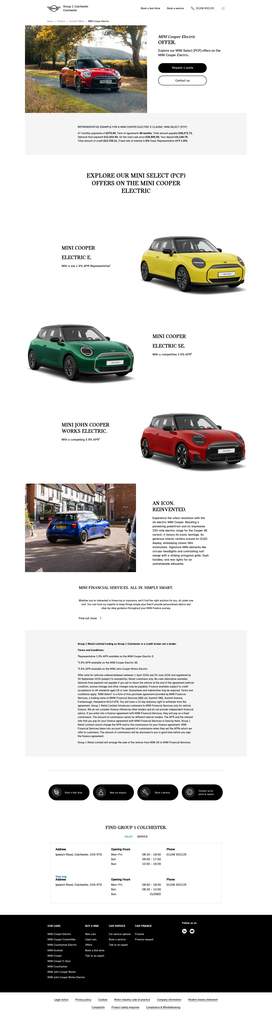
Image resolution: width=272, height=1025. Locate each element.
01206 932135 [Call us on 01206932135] (205, 8)
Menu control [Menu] (223, 8)
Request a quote (182, 68)
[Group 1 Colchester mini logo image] (67, 9)
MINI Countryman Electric (62, 944)
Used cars (90, 939)
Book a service (117, 939)
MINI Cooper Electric (59, 934)
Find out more (88, 618)
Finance (61, 21)
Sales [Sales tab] (128, 836)
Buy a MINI (92, 926)
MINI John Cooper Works (62, 971)
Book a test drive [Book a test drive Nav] (150, 8)
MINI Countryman (57, 966)
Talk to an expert (94, 955)
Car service (117, 926)
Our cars (54, 926)
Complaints (98, 1007)
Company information (169, 999)
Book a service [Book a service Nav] (175, 8)
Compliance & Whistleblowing (163, 1007)
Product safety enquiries (125, 1007)
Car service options (120, 934)
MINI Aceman (55, 950)
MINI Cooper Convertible (61, 939)
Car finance (143, 926)
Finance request (144, 939)
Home (50, 21)
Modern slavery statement (203, 999)
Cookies (102, 999)
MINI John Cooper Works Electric (66, 977)
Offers (88, 944)
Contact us (182, 80)
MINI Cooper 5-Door (59, 961)
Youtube (192, 931)
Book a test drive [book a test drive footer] (94, 950)
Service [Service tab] (142, 836)
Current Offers (76, 21)
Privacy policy (83, 999)
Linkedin (184, 931)
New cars (90, 934)
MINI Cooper (55, 955)
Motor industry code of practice (132, 999)
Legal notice (61, 999)
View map (61, 876)
